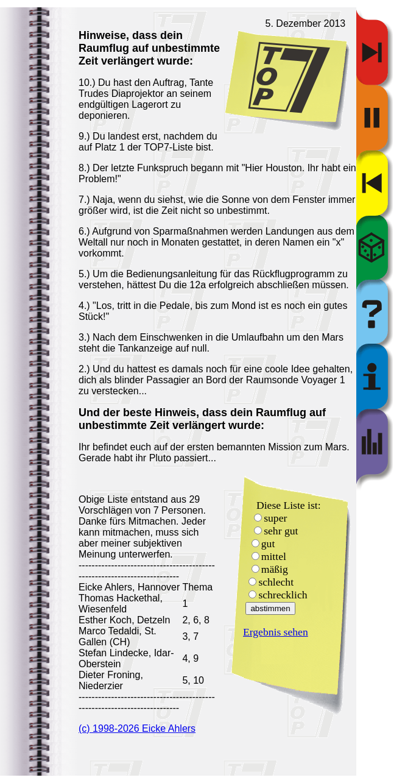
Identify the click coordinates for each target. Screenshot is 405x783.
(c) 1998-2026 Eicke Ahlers (137, 728)
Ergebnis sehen (275, 632)
